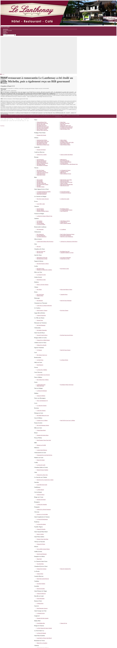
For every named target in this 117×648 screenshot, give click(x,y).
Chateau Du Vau (63, 623)
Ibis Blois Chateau (40, 186)
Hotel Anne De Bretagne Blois (66, 184)
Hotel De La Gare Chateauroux (66, 236)
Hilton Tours (62, 124)
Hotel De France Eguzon (65, 350)
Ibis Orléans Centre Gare (42, 143)
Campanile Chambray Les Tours (66, 252)
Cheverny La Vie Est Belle (42, 514)
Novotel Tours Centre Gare (42, 123)
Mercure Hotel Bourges (41, 160)
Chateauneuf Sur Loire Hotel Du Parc (44, 455)
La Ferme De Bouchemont (42, 519)
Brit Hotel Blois (40, 182)
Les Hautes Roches (64, 360)
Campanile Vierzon (64, 171)
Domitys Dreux (40, 295)
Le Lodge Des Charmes (42, 405)
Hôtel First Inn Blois (64, 181)
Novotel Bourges (40, 159)
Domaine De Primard (41, 149)
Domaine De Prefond (41, 499)
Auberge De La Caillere (42, 154)
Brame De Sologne (41, 460)
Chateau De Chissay (41, 544)
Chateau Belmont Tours (41, 122)
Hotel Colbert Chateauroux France (67, 234)
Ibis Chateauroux (40, 234)
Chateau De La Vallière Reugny (43, 340)
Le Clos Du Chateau (41, 224)
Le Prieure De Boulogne (42, 390)
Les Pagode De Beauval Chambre (44, 191)
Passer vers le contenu (5, 27)
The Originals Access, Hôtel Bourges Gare (69, 164)
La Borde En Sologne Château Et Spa (44, 216)
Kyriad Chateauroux (41, 235)
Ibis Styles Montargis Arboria (43, 425)
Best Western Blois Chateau (42, 184)
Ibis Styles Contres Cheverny (43, 198)
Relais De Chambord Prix (65, 568)
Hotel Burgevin (40, 364)
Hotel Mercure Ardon (41, 279)
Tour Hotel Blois (40, 563)
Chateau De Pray (63, 222)
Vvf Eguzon (39, 350)
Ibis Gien (39, 246)
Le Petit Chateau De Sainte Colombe (44, 628)
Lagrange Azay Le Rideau (42, 420)
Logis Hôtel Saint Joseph (42, 484)
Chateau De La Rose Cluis (42, 474)
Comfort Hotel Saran (41, 384)
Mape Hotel (39, 558)
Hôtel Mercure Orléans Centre (43, 144)
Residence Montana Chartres (43, 211)
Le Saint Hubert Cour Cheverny (43, 374)
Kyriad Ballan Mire (41, 623)
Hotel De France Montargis (65, 300)
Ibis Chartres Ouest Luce (42, 355)
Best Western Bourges (64, 160)
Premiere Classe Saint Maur (42, 539)
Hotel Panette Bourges (41, 161)
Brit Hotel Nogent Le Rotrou (43, 263)
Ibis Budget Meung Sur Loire (43, 415)
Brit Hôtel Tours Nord (64, 123)
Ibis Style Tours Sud (41, 251)
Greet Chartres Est (64, 211)
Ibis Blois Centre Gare (41, 183)
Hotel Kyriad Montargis (42, 554)
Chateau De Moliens (41, 395)
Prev (1, 125)
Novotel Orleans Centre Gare (43, 141)
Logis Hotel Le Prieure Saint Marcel (44, 638)
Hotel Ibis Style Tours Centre (43, 126)
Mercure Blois (40, 179)
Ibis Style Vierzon (40, 170)
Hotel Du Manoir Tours (65, 129)
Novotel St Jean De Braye (42, 335)
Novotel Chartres (40, 208)
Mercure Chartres (40, 209)
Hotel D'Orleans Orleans (65, 144)
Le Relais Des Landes (64, 198)
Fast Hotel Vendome (41, 583)
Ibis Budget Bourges (41, 164)
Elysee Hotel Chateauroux (65, 235)
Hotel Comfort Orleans (65, 143)
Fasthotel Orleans (63, 141)
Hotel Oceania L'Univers (42, 129)
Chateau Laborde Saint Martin (66, 154)
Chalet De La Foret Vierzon (42, 172)
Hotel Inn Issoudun (41, 588)
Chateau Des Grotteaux (41, 568)
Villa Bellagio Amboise (65, 221)
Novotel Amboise (40, 223)
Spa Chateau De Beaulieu (65, 257)
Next (3, 125)
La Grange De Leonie (41, 274)
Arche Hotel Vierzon (41, 173)
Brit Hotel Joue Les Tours (42, 258)
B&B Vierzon (63, 172)
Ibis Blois (39, 185)
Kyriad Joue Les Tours (65, 258)
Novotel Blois (40, 181)
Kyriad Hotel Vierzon (41, 171)
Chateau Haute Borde (41, 430)
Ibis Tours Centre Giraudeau (42, 127)
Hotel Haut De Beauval (41, 193)
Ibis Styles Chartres (64, 310)
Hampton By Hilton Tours (65, 125)
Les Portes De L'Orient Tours (66, 127)
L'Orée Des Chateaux (41, 410)
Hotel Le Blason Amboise (65, 223)
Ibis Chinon (39, 289)
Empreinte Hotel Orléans (42, 140)
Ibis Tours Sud (40, 252)
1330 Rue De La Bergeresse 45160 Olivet (68, 241)
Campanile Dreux (63, 294)
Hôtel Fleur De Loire (64, 185)
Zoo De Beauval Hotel (64, 191)
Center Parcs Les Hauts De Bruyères (44, 305)
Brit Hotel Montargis (41, 325)
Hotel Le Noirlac (40, 534)
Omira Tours (62, 122)
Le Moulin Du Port (41, 613)
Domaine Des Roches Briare (42, 435)
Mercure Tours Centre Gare (42, 130)
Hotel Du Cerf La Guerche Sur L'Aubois (45, 479)
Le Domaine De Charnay (65, 170)
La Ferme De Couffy (41, 465)
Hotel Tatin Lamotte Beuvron (43, 578)
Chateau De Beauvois (41, 593)
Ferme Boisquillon (40, 598)
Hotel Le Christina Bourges (42, 163)
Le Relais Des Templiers (42, 504)
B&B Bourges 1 (63, 159)
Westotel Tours (40, 320)
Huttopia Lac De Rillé (41, 445)
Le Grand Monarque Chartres (66, 209)
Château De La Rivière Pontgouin (44, 509)
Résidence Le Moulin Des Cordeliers (44, 269)
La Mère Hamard (40, 489)
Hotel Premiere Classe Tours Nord (44, 440)
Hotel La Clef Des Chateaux (42, 284)
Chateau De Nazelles (41, 529)
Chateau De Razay (40, 494)
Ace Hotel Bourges (64, 163)
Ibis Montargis (40, 300)
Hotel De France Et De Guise (66, 182)
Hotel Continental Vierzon (65, 173)
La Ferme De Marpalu (41, 633)
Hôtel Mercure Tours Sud (42, 257)
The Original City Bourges (42, 165)
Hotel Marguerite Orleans (42, 142)
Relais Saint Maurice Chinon (66, 289)
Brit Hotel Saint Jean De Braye (66, 335)
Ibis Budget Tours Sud (64, 251)
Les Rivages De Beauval (42, 192)
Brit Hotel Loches (40, 268)
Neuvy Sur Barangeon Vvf (42, 400)
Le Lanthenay (63, 229)
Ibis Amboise (39, 222)
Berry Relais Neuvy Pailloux (43, 379)
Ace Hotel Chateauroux (41, 236)
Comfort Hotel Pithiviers (42, 450)
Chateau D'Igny (40, 573)
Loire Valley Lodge (41, 203)
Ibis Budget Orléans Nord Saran (66, 384)
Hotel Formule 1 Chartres (42, 310)
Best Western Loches (64, 268)
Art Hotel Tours (40, 360)
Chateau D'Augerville (41, 315)
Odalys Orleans (63, 140)
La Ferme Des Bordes (41, 524)
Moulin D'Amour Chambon (42, 469)
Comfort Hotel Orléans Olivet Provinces (45, 241)
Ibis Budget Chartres (64, 208)
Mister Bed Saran (40, 385)
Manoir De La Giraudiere (42, 643)
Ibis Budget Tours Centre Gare (66, 126)
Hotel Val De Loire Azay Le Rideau (67, 420)
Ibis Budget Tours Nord (41, 125)
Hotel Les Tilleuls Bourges (65, 161)
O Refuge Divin (40, 603)
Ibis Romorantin (40, 229)
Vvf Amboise (39, 221)
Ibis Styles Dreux (40, 294)
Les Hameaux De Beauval (65, 192)
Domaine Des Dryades (41, 135)
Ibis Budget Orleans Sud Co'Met (67, 142)
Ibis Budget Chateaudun (42, 330)
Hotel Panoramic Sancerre (42, 608)
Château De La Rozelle (41, 345)
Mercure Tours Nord (41, 124)
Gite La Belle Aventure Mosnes (43, 549)
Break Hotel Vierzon (41, 174)
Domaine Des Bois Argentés (42, 618)
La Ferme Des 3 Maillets (42, 369)
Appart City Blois (64, 183)
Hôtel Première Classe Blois (66, 179)
